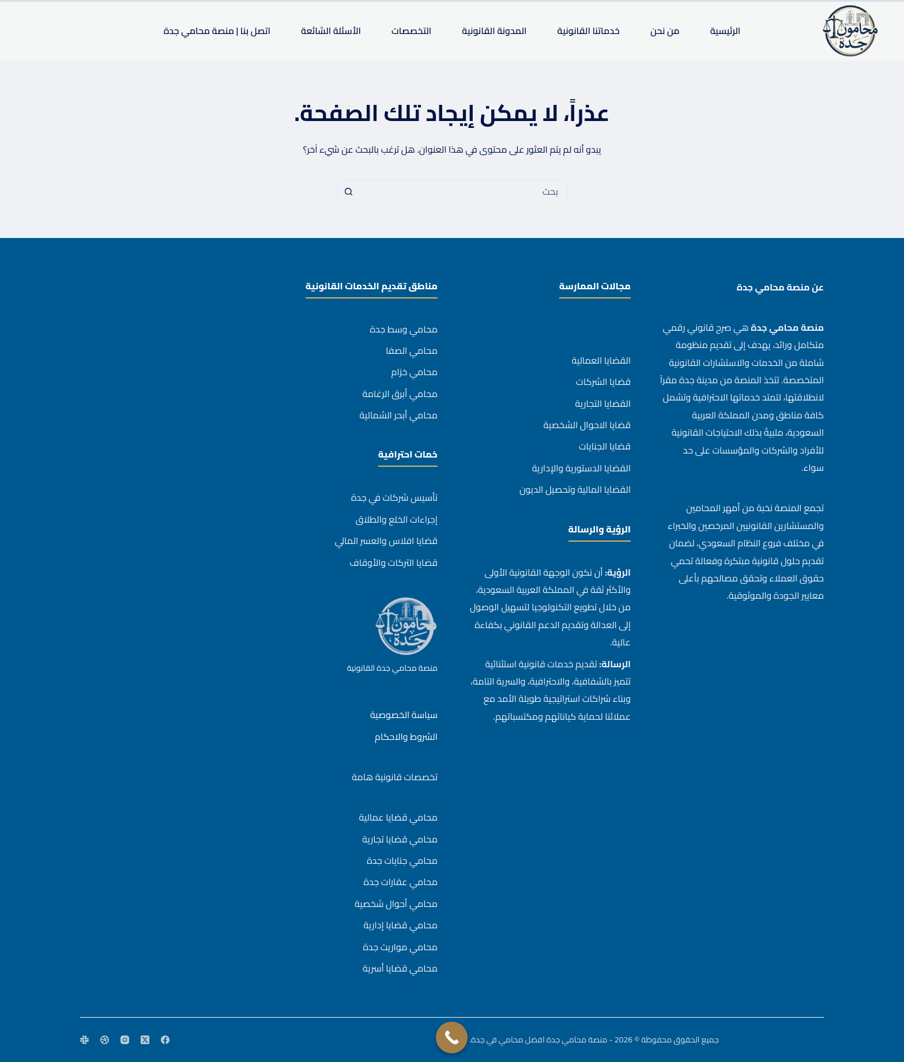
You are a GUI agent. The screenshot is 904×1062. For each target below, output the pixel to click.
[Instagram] (124, 1039)
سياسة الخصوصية (404, 714)
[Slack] (84, 1039)
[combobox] (463, 191)
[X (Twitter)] (145, 1039)
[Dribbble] (104, 1039)
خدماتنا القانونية (589, 30)
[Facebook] (165, 1039)
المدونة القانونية (494, 30)
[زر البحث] (348, 191)
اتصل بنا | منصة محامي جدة (217, 30)
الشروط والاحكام (406, 736)
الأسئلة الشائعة (331, 30)
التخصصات (411, 30)
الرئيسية (725, 30)
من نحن (665, 30)
